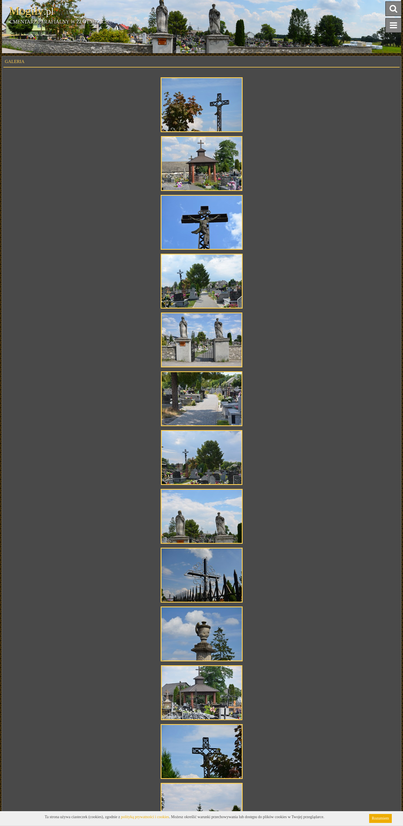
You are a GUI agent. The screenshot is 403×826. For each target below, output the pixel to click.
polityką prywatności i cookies (145, 817)
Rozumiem (380, 818)
